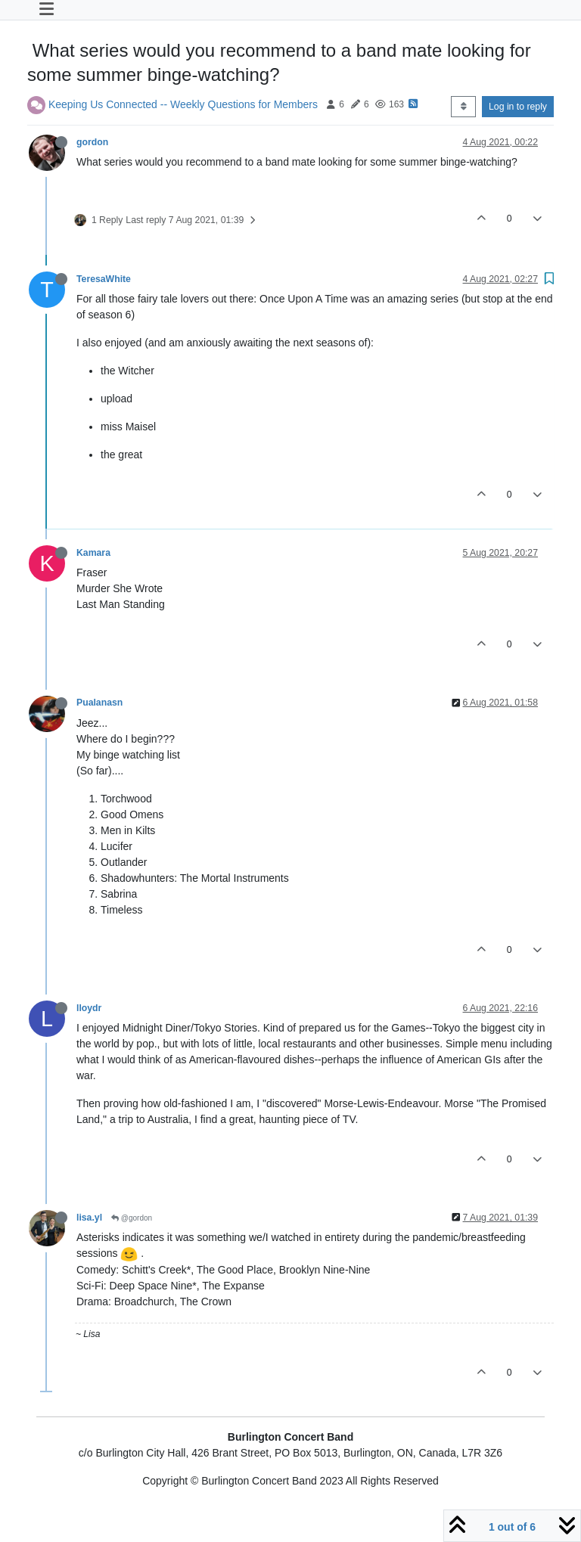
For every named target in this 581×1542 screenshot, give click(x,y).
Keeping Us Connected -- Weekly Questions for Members (183, 104)
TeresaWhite (103, 279)
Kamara (93, 553)
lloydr (88, 1008)
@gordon (131, 1218)
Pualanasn (99, 702)
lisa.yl (89, 1217)
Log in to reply (518, 106)
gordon (92, 142)
